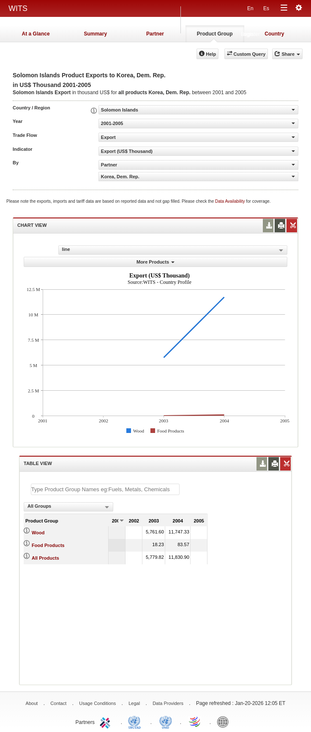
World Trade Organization (195, 721)
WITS (17, 8)
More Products (155, 261)
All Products (45, 558)
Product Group (215, 34)
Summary (95, 34)
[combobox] (68, 507)
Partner (155, 34)
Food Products (48, 545)
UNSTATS (165, 721)
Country (274, 34)
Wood (38, 532)
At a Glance (36, 34)
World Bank (224, 721)
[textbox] (105, 489)
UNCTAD (136, 721)
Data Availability (230, 201)
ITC (106, 721)
